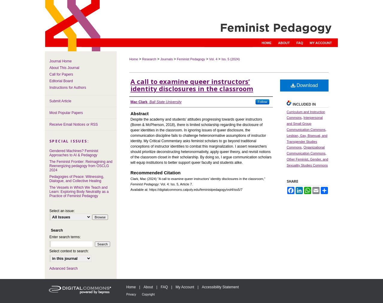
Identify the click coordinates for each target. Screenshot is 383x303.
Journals (166, 59)
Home (133, 59)
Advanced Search (63, 268)
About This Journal (64, 68)
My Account (185, 287)
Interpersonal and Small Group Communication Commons (306, 123)
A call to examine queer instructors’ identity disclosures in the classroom (191, 85)
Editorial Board (61, 81)
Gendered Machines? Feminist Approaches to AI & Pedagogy (73, 153)
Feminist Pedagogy (191, 59)
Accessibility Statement (220, 287)
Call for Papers (61, 74)
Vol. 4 (213, 59)
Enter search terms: (65, 237)
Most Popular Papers (66, 113)
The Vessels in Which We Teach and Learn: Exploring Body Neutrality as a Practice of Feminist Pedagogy (79, 191)
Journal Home (60, 61)
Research (149, 59)
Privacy (131, 294)
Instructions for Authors (67, 88)
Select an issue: (62, 211)
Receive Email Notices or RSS (73, 124)
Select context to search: (69, 251)
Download (304, 85)
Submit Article (60, 101)
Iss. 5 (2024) (230, 59)
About (148, 287)
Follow (262, 102)
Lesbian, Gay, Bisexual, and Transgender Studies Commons (307, 141)
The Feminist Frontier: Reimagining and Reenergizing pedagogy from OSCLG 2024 (81, 166)
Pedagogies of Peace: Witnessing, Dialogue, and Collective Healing (76, 179)
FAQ (164, 287)
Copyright (148, 294)
